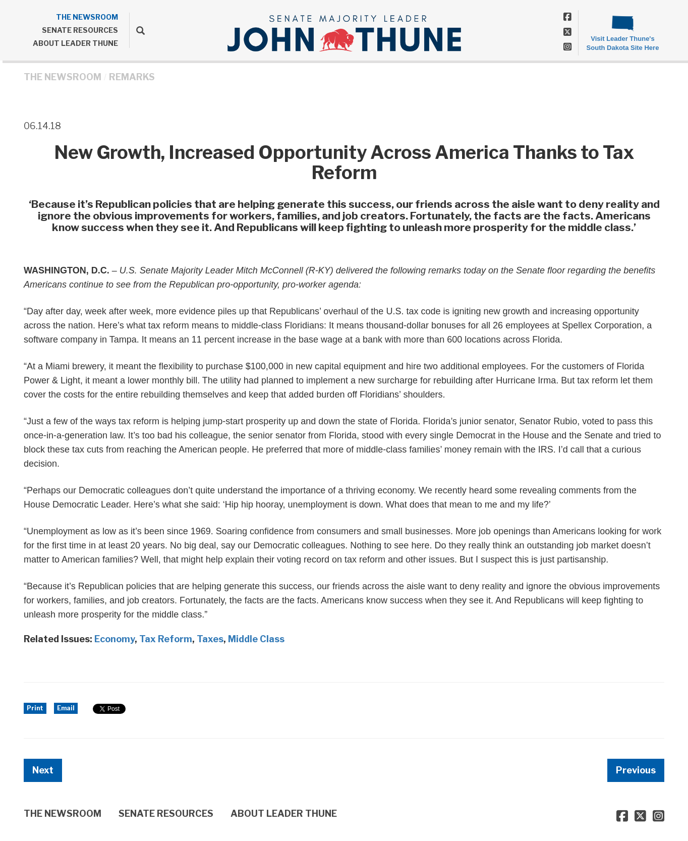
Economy (114, 639)
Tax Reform (165, 639)
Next (42, 770)
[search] (137, 30)
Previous (636, 770)
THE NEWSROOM (87, 17)
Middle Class (256, 639)
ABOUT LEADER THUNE (75, 43)
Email (66, 708)
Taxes (210, 639)
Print (35, 708)
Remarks (132, 77)
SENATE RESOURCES (80, 30)
